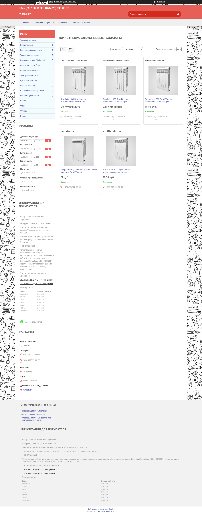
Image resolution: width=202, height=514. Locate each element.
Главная (25, 22)
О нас (22, 106)
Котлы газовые (26, 45)
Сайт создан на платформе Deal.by (101, 509)
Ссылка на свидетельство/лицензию (36, 280)
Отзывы (23, 111)
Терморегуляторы (28, 40)
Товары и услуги (42, 22)
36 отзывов (161, 2)
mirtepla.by (27, 390)
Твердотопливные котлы (30, 55)
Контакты (63, 22)
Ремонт (23, 116)
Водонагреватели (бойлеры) (32, 60)
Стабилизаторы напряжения (32, 91)
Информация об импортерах (34, 411)
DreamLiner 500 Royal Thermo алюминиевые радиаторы (158, 100)
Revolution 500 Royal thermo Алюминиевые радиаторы (73, 100)
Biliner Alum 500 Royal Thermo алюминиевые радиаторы (116, 170)
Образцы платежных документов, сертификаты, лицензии (36, 419)
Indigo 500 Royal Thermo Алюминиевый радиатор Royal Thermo (78, 170)
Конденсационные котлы (31, 50)
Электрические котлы (29, 75)
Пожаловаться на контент (105, 511)
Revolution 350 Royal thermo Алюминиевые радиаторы (115, 100)
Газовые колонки (27, 86)
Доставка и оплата (81, 22)
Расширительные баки (30, 65)
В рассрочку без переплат (33, 414)
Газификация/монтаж (29, 96)
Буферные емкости (28, 80)
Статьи (23, 101)
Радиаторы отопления (29, 70)
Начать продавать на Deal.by (65, 2)
